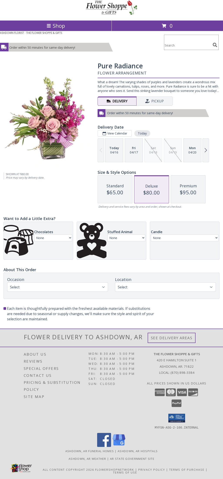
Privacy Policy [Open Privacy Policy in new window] (151, 469)
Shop (56, 25)
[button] (176, 418)
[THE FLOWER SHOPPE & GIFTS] (111, 14)
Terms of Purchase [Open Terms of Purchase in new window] (186, 469)
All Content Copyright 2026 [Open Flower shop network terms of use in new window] (68, 469)
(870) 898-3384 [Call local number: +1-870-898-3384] (182, 372)
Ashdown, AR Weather (87, 458)
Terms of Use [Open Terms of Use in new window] (125, 472)
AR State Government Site (132, 458)
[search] (214, 45)
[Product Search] (187, 45)
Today (142, 133)
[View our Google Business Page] (119, 445)
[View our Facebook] (104, 445)
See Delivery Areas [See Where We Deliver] (172, 337)
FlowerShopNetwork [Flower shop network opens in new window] (114, 469)
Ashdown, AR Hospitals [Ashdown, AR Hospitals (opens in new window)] (138, 451)
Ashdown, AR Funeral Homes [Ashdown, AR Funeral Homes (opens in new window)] (89, 451)
